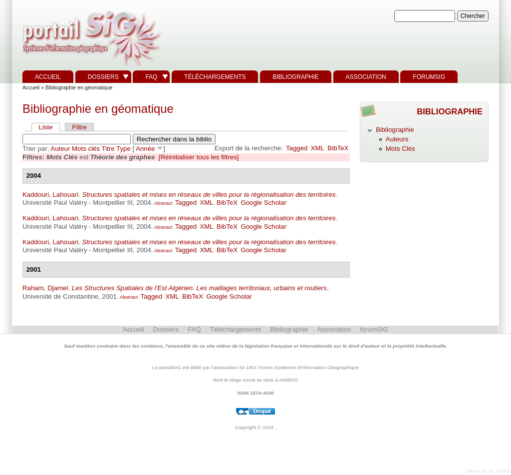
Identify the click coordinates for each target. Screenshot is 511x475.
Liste (46, 127)
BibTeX (337, 148)
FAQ (151, 76)
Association (366, 76)
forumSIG (429, 76)
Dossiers (103, 76)
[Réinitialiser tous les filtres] (199, 157)
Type (123, 148)
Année (145, 148)
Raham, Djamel (45, 288)
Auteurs (397, 139)
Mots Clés (400, 148)
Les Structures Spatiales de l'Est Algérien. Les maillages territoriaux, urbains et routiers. (200, 288)
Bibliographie (295, 76)
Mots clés (86, 148)
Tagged (297, 148)
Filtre (79, 127)
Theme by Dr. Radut (487, 471)
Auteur (60, 148)
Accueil (48, 76)
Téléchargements (215, 76)
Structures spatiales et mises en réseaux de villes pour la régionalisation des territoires (208, 194)
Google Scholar (263, 202)
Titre (108, 148)
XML (317, 148)
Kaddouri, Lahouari (50, 194)
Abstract (163, 203)
